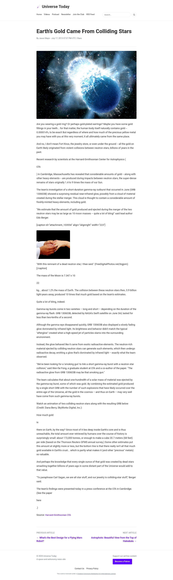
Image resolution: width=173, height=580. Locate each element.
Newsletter (66, 15)
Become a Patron (122, 562)
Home (39, 15)
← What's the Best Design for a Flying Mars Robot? (59, 540)
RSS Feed (90, 15)
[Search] (134, 15)
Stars (79, 39)
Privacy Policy (92, 569)
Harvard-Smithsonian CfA (59, 515)
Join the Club (78, 15)
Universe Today (54, 6)
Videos (47, 15)
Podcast (55, 15)
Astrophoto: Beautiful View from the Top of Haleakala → (114, 540)
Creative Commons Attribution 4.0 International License (96, 574)
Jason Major (44, 39)
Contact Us (79, 569)
